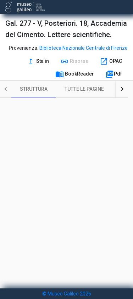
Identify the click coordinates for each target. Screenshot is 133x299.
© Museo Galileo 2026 (66, 294)
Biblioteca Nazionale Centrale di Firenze (83, 48)
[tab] (33, 88)
